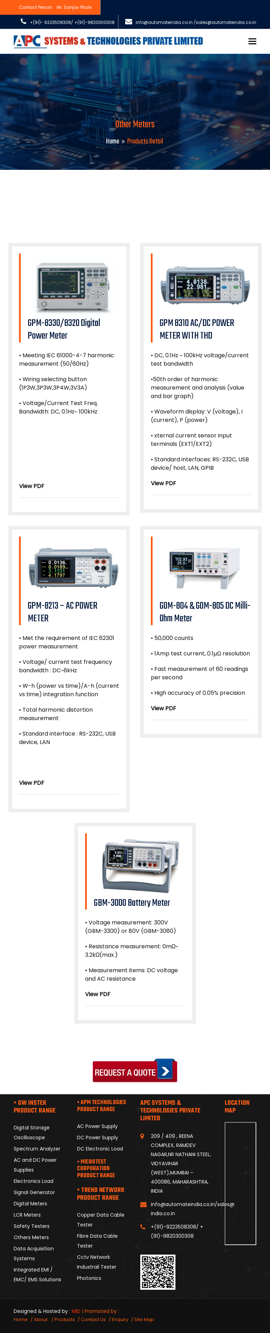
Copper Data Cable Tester (100, 1219)
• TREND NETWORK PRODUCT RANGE (100, 1194)
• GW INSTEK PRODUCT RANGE (35, 1107)
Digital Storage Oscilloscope (32, 1132)
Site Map (144, 1319)
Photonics (89, 1278)
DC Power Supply (97, 1137)
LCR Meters (27, 1214)
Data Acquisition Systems (34, 1253)
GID (125, 1311)
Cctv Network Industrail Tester (96, 1262)
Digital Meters (30, 1203)
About (41, 1319)
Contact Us (93, 1319)
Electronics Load (33, 1181)
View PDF (31, 486)
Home (112, 141)
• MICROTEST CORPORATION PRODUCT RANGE (96, 1169)
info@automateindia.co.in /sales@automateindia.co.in (196, 22)
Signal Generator (34, 1192)
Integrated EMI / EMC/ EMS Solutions (37, 1274)
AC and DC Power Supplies (35, 1164)
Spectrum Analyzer (37, 1148)
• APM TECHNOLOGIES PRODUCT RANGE (101, 1106)
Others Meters (31, 1237)
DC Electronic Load (100, 1148)
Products (64, 1319)
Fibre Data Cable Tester (97, 1240)
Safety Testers (32, 1226)
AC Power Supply (97, 1126)
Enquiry (120, 1319)
